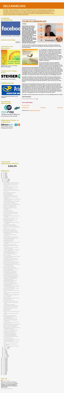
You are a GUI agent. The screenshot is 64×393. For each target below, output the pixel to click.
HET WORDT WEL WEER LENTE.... (10, 205)
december (6, 179)
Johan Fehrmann (6, 380)
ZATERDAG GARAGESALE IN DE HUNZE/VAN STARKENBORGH (9, 335)
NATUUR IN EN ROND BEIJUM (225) (10, 189)
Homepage (43, 107)
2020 (3, 358)
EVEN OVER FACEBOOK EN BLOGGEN (11, 346)
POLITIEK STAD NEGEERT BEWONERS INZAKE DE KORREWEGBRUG (11, 277)
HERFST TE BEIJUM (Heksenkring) (10, 254)
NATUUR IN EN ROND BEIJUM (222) (10, 306)
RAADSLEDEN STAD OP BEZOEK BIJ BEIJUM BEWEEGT (10, 284)
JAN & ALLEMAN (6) (7, 255)
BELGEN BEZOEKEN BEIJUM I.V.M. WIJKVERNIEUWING (10, 317)
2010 (3, 370)
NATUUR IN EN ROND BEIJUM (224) (10, 225)
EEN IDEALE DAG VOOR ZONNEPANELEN (11, 204)
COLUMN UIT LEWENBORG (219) (34, 21)
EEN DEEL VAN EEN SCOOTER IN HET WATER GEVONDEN (11, 269)
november (6, 180)
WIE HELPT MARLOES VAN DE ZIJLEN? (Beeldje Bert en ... (11, 323)
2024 (3, 174)
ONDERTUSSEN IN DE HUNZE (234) (10, 325)
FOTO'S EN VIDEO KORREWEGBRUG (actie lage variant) (10, 337)
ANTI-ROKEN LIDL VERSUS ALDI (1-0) (10, 231)
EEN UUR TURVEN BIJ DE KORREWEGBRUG (8, 194)
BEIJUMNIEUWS (14, 6)
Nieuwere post (25, 107)
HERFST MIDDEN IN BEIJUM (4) (9, 267)
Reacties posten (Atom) (34, 110)
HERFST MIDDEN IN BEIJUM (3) (9, 315)
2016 (3, 363)
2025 (3, 172)
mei (4, 352)
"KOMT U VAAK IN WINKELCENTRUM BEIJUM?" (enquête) (10, 187)
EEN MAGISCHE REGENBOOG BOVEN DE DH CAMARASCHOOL (11, 265)
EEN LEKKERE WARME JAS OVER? (10, 274)
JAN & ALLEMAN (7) (7, 214)
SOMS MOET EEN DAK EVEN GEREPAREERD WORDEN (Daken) (10, 305)
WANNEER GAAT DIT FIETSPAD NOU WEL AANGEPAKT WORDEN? (11, 328)
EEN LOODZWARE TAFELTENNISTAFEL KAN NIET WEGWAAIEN (11, 238)
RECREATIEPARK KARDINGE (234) (10, 195)
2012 (3, 368)
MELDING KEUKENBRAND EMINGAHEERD (11, 324)
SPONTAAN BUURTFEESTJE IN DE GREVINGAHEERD (10, 221)
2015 (3, 364)
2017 (3, 361)
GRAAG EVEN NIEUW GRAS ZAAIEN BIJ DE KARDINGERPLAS (11, 340)
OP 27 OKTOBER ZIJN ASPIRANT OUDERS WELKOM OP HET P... (11, 257)
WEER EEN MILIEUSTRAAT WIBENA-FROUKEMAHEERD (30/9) (10, 252)
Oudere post (60, 107)
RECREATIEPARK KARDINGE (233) (10, 230)
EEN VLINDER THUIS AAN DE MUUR (10, 301)
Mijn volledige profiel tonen (7, 388)
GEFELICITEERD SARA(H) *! (8, 266)
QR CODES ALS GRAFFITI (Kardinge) (10, 212)
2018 (3, 360)
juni (4, 350)
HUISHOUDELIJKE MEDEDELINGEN (10, 258)
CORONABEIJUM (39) (7, 210)
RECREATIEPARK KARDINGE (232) (10, 270)
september (6, 347)
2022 (3, 176)
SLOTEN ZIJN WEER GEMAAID (9, 224)
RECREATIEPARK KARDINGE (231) (10, 318)
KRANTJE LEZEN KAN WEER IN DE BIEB (11, 261)
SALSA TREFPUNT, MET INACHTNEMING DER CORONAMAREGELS (11, 287)
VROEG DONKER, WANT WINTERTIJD (10, 183)
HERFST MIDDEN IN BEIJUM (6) (9, 192)
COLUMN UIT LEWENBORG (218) (9, 331)
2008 (3, 373)
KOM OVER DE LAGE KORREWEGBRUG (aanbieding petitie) (11, 295)
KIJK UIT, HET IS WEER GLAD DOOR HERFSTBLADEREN (10, 248)
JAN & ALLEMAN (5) (7, 296)
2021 (3, 177)
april (4, 353)
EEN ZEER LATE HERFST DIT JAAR (10, 213)
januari (5, 356)
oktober (5, 181)
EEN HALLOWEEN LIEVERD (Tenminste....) (11, 182)
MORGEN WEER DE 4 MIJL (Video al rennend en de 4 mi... (10, 308)
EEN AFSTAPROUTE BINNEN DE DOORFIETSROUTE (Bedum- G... (10, 272)
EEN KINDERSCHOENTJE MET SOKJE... (11, 288)
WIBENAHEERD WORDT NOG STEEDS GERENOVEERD (11, 233)
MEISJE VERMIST (6, 310)
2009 (3, 371)
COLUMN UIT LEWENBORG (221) (9, 206)
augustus (5, 348)
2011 (3, 369)
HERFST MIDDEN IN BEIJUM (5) (9, 229)
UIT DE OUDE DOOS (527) (8, 211)
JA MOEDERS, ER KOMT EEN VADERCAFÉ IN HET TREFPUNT (11, 200)
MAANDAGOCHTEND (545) (8, 300)
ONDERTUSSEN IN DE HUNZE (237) (10, 203)
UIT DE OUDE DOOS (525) (8, 338)
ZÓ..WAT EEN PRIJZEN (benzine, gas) (10, 329)
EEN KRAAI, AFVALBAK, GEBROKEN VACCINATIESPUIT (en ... (10, 260)
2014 (3, 365)
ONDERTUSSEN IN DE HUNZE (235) (10, 275)
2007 (3, 374)
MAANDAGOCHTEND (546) (8, 219)
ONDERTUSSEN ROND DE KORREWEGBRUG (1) (8, 241)
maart (5, 354)
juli (4, 349)
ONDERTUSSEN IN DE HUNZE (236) (10, 236)
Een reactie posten (26, 105)
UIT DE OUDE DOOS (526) (8, 289)
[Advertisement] (8, 137)
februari (5, 355)
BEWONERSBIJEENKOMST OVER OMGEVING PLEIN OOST (10, 281)
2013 (3, 366)
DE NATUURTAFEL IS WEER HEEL (10, 326)
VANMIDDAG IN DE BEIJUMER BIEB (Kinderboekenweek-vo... (10, 279)
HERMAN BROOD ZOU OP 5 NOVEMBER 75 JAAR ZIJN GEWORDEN (11, 202)
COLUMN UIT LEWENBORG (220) (9, 244)
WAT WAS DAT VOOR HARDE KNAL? (10, 218)
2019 (3, 359)
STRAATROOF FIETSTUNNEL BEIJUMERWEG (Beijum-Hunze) (10, 333)
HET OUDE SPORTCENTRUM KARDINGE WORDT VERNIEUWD (11, 250)
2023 (3, 175)
